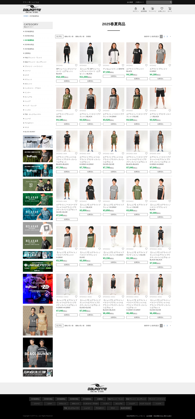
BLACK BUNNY (30, 132)
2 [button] (164, 36)
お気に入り (162, 11)
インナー (28, 92)
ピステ (27, 75)
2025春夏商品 (29, 40)
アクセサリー (29, 123)
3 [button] (167, 36)
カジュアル (28, 97)
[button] (170, 36)
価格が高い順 (79, 36)
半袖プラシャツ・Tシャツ (33, 58)
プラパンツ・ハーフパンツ (34, 66)
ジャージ (28, 71)
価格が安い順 (68, 36)
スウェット (28, 79)
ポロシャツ (28, 84)
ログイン (136, 11)
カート (170, 11)
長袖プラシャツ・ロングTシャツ (35, 62)
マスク (27, 127)
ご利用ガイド (139, 2)
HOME (26, 16)
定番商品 (28, 53)
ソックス (28, 110)
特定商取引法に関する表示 (162, 416)
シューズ (28, 119)
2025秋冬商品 (29, 36)
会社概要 (130, 2)
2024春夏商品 (29, 49)
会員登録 (144, 11)
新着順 (88, 36)
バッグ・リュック (31, 105)
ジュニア (28, 101)
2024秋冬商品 (29, 44)
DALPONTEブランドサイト (136, 416)
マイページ (152, 11)
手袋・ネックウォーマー (33, 114)
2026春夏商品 (29, 31)
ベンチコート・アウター (33, 88)
